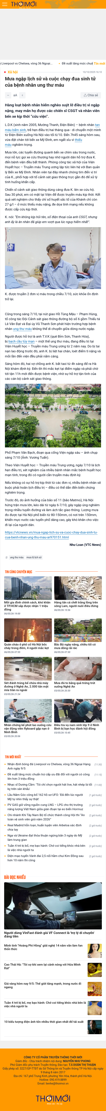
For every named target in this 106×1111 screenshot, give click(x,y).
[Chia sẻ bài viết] (90, 95)
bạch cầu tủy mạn (22, 341)
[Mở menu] (5, 4)
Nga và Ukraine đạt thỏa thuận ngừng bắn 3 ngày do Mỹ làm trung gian (55, 838)
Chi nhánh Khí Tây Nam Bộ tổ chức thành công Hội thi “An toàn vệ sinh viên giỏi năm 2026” (55, 817)
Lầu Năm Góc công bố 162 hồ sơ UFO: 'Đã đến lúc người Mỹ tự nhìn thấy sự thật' (55, 797)
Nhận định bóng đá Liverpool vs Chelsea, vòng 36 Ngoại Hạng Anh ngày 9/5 (55, 766)
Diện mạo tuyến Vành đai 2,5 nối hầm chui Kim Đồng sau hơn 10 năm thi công (55, 858)
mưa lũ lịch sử (34, 557)
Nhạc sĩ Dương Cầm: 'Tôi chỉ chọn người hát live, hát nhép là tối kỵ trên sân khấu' (55, 787)
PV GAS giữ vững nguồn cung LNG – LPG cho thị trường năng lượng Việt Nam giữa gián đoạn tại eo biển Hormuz (55, 807)
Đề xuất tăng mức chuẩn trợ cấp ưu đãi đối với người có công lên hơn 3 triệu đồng (55, 776)
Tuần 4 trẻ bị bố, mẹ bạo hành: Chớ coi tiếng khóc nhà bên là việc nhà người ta (55, 848)
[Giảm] (8, 95)
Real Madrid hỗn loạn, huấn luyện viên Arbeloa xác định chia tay (55, 827)
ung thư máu (22, 329)
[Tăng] (22, 95)
